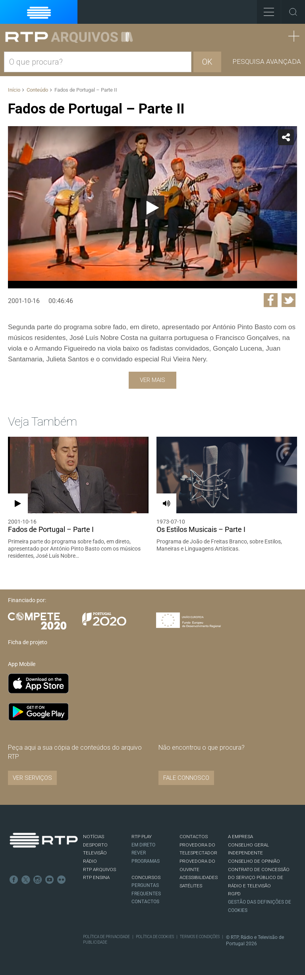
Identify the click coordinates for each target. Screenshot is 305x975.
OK (207, 62)
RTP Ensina (96, 877)
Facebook (14, 879)
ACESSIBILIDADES (199, 877)
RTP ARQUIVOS (99, 869)
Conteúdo (37, 90)
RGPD (234, 893)
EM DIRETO (143, 845)
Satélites (191, 886)
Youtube (49, 879)
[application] (152, 207)
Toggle (293, 12)
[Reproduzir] (152, 207)
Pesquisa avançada (266, 61)
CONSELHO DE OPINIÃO (254, 861)
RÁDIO (90, 861)
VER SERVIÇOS (32, 777)
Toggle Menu (265, 9)
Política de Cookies (155, 937)
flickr (61, 879)
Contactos (145, 901)
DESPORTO (95, 845)
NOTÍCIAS (93, 836)
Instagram (37, 879)
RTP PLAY (141, 836)
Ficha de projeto (27, 642)
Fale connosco (186, 777)
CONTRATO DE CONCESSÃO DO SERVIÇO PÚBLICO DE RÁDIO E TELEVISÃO (259, 878)
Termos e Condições (200, 937)
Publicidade (95, 942)
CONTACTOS (194, 836)
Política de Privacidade (106, 937)
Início (14, 90)
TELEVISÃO (95, 853)
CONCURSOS (145, 877)
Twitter (25, 879)
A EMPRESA (240, 836)
